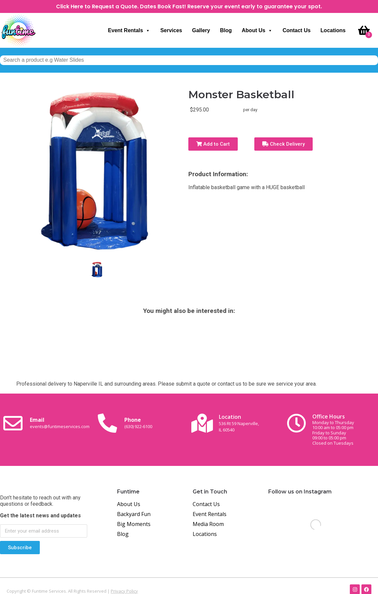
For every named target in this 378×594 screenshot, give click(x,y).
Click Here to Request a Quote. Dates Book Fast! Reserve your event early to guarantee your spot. (189, 6)
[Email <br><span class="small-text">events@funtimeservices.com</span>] (13, 423)
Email (60, 422)
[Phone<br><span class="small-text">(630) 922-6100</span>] (107, 423)
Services (171, 30)
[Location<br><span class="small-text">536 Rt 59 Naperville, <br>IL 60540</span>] (202, 423)
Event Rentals (129, 30)
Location (239, 423)
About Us (257, 30)
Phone (138, 422)
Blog (226, 30)
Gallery (201, 30)
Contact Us (296, 30)
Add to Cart (213, 144)
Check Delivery (283, 144)
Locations (333, 30)
